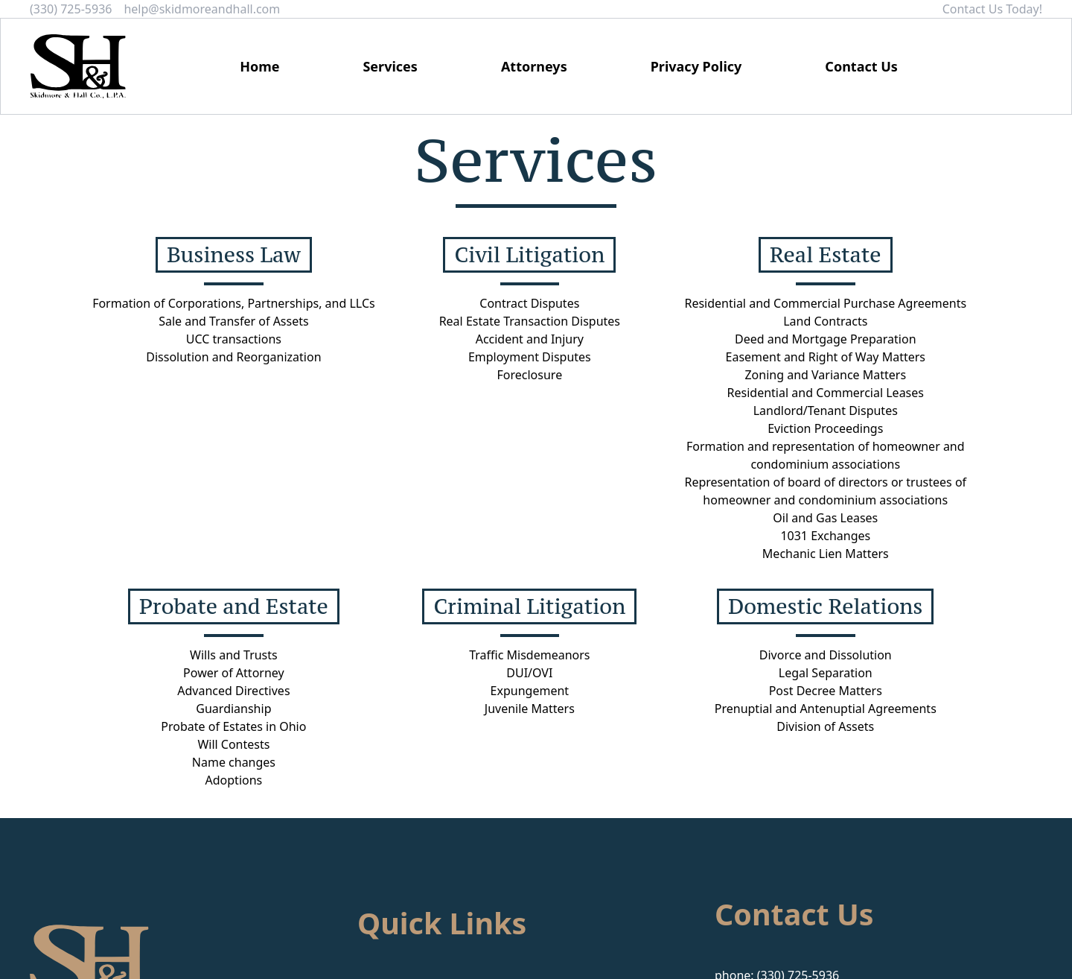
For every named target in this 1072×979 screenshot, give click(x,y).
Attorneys (534, 66)
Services (390, 66)
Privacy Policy (696, 66)
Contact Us (861, 66)
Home (259, 66)
